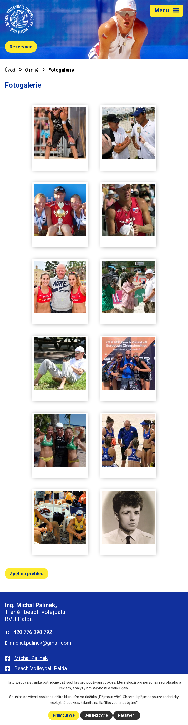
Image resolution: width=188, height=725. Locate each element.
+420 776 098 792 (31, 632)
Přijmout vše (64, 715)
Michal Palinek (31, 658)
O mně (32, 70)
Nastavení (126, 715)
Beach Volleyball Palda (40, 668)
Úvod (10, 70)
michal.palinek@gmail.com (40, 643)
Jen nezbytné (96, 715)
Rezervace (20, 46)
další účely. (120, 688)
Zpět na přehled (26, 573)
